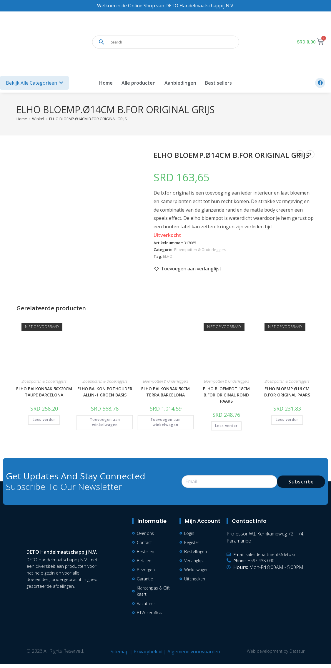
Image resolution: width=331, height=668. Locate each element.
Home (106, 83)
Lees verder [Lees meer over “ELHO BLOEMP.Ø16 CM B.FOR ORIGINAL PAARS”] (287, 419)
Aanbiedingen (180, 83)
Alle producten (139, 83)
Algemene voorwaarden (191, 655)
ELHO (167, 256)
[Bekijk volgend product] (310, 154)
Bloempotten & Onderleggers (200, 249)
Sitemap (118, 655)
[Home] (21, 118)
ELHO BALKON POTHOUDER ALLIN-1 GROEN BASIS (104, 392)
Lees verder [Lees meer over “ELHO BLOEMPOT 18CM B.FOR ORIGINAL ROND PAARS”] (226, 425)
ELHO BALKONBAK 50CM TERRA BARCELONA (165, 392)
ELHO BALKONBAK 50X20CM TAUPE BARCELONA (44, 392)
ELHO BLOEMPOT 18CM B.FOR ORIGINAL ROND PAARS (226, 395)
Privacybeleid (146, 655)
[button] (187, 268)
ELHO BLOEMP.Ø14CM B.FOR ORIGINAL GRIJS (88, 118)
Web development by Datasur (274, 655)
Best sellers (218, 83)
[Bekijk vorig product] (300, 154)
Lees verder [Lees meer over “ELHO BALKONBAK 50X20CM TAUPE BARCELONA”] (44, 419)
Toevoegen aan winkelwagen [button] (105, 422)
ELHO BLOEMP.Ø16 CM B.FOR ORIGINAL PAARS (287, 392)
